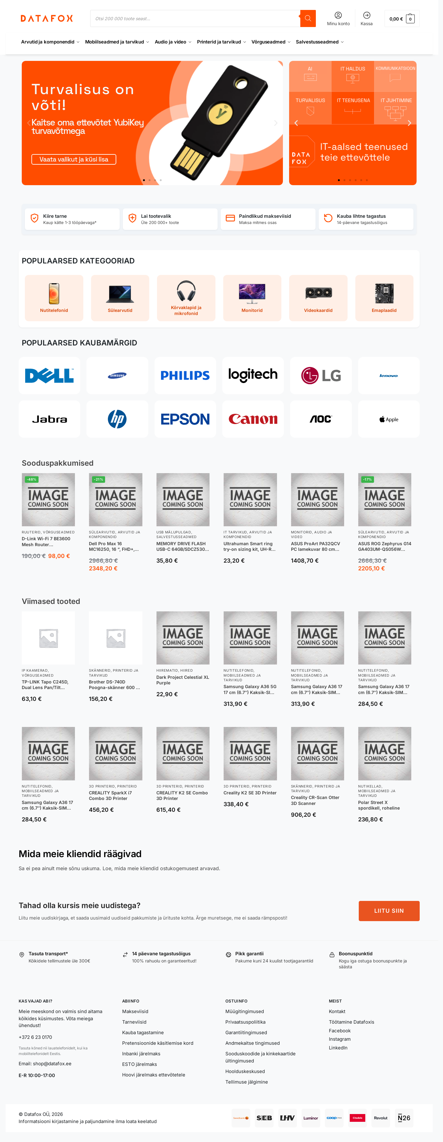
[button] (402, 18)
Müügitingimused (244, 1011)
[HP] (117, 419)
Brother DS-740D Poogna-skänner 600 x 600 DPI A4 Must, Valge (114, 684)
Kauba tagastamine (143, 1032)
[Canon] (253, 419)
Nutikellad (369, 786)
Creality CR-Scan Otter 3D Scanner (315, 800)
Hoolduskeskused (245, 1071)
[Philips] (185, 375)
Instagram (340, 1039)
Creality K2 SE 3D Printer (250, 792)
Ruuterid (31, 532)
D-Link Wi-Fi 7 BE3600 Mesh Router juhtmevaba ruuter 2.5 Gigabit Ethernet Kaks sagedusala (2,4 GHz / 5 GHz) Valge (47, 541)
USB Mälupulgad (173, 532)
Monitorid (301, 532)
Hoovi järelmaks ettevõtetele (153, 1075)
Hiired (186, 670)
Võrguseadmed (59, 532)
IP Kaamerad (35, 670)
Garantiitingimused (246, 1032)
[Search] (308, 18)
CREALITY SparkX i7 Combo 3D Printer (110, 795)
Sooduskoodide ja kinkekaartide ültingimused (260, 1057)
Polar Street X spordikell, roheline (379, 805)
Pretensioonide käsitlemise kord (157, 1043)
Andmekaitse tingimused (252, 1043)
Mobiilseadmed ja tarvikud (242, 677)
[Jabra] (49, 419)
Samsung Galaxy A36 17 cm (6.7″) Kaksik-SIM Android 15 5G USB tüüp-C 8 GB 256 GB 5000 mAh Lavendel (316, 689)
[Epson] (185, 419)
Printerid (127, 786)
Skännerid (99, 670)
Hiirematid (167, 670)
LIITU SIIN (389, 910)
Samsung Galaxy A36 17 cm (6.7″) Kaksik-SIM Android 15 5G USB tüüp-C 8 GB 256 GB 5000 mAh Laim (383, 689)
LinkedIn (338, 1048)
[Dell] (49, 375)
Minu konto (338, 18)
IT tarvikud (235, 532)
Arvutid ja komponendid (114, 534)
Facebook (340, 1031)
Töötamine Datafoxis (351, 1022)
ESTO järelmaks (139, 1064)
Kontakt (337, 1011)
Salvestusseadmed (176, 537)
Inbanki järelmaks (141, 1054)
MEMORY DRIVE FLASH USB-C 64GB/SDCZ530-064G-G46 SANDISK (181, 546)
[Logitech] (253, 375)
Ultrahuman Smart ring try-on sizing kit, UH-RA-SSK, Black (250, 546)
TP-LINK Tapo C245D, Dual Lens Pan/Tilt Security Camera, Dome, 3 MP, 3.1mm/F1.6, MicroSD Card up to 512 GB (47, 684)
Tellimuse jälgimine (246, 1082)
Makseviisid (135, 1011)
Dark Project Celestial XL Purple (182, 679)
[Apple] (389, 419)
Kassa (367, 18)
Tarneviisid (134, 1022)
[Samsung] (117, 375)
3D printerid (102, 786)
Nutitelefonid (238, 670)
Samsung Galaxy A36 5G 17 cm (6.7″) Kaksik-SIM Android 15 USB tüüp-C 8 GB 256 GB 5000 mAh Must (250, 689)
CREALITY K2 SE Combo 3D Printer (182, 795)
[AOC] (321, 419)
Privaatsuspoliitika (245, 1022)
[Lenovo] (389, 375)
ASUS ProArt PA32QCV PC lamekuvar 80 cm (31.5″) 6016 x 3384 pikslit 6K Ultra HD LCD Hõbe (315, 546)
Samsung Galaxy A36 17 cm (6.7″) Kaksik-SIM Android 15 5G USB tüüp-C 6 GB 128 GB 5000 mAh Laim (47, 805)
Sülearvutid (102, 532)
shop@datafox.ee (53, 1064)
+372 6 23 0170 (35, 1037)
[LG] (321, 375)
